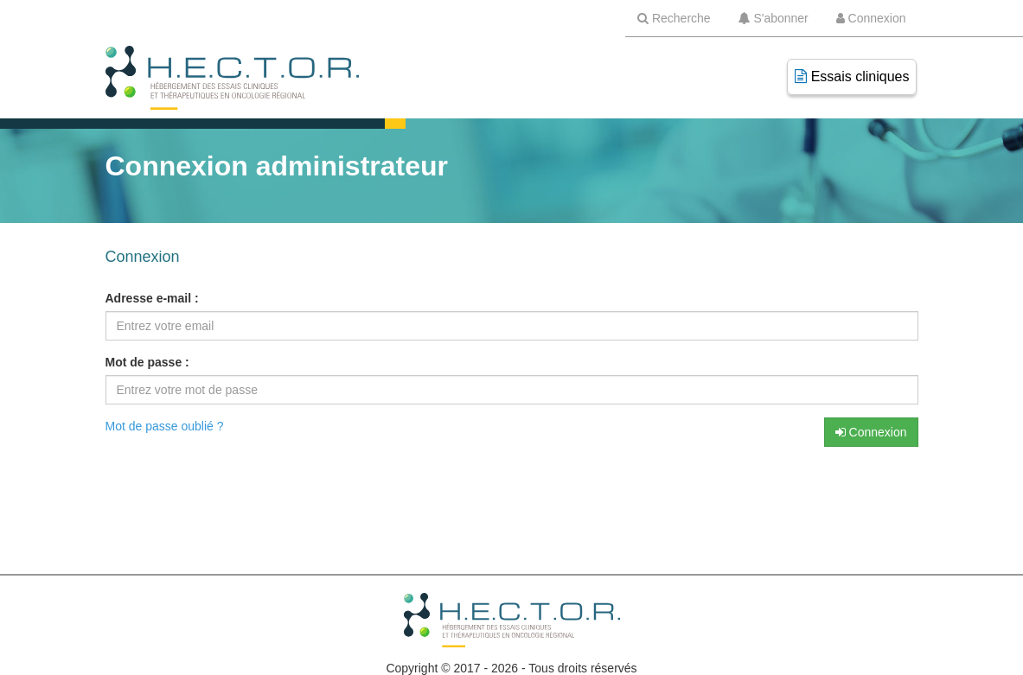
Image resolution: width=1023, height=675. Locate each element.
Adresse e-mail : (152, 298)
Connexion (871, 432)
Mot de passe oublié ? (164, 426)
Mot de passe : (147, 362)
